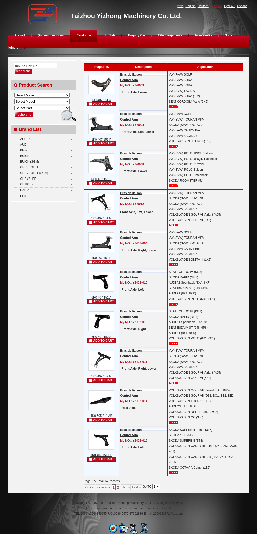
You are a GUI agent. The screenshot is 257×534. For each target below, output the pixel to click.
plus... (173, 107)
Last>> (136, 487)
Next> (126, 487)
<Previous (103, 487)
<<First (89, 487)
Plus (23, 196)
